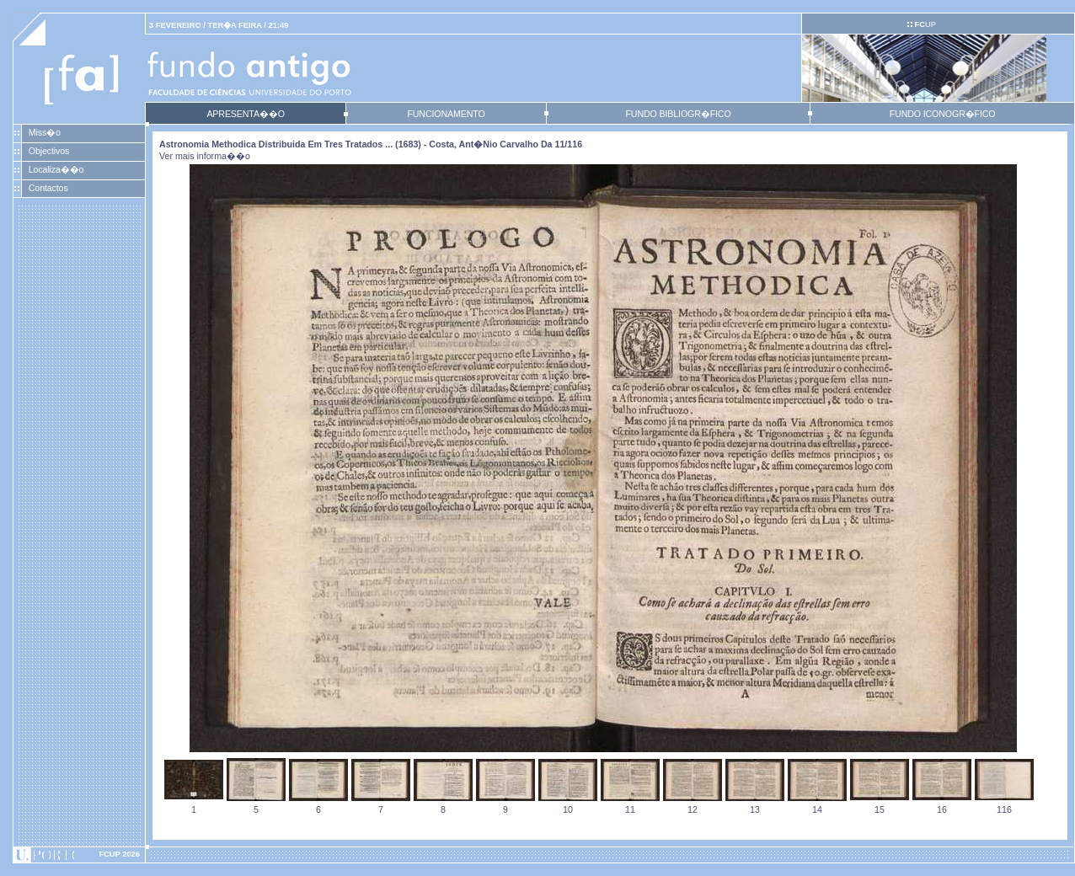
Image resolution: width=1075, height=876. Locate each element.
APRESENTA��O (245, 114)
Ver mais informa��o (204, 156)
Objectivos (49, 151)
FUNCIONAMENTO (445, 114)
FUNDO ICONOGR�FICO (943, 114)
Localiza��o (56, 169)
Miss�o (45, 132)
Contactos (48, 188)
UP (924, 24)
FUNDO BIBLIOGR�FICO (677, 114)
